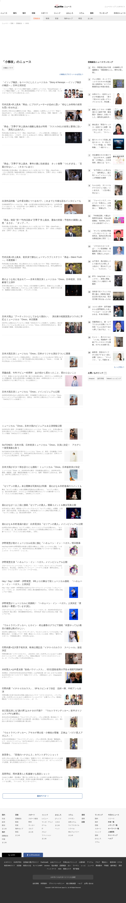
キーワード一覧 (113, 829)
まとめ (90, 18)
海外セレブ (68, 18)
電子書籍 (76, 869)
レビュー (45, 818)
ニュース (3, 13)
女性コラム (72, 822)
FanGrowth (44, 862)
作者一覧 (111, 822)
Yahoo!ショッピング (114, 378)
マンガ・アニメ (47, 822)
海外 (24, 13)
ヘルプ (110, 838)
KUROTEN (17, 862)
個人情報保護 (71, 883)
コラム (81, 13)
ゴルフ (30, 829)
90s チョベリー (73, 832)
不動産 (106, 865)
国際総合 (5, 836)
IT (42, 829)
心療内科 (82, 862)
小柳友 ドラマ (8, 68)
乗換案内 (99, 865)
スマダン (71, 818)
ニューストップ (110, 7)
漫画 (91, 13)
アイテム (90, 862)
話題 (83, 822)
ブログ (97, 862)
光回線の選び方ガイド (31, 862)
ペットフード (51, 869)
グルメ (44, 832)
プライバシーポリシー (56, 883)
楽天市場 (100, 378)
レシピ (83, 865)
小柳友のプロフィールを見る (71, 74)
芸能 (33, 13)
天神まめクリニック (70, 862)
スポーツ (44, 13)
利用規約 (44, 883)
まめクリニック (55, 862)
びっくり (58, 818)
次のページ (42, 796)
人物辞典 (111, 832)
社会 (3, 818)
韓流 (80, 18)
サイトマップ (112, 835)
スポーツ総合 (33, 818)
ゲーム (44, 825)
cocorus (47, 865)
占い (69, 865)
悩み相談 (55, 865)
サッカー (31, 825)
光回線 (19, 865)
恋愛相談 (63, 865)
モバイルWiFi (37, 865)
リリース (111, 818)
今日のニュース (120, 13)
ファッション (46, 835)
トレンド (57, 13)
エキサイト (121, 7)
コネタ (57, 822)
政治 (3, 825)
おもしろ (69, 13)
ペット (57, 829)
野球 (30, 822)
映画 (47, 18)
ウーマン (76, 865)
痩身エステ (67, 869)
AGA (59, 869)
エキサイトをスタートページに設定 (63, 877)
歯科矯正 (113, 865)
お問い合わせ (88, 883)
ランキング (103, 13)
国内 (15, 13)
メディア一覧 (112, 825)
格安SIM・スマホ (116, 862)
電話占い (105, 862)
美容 (120, 865)
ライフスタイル (73, 825)
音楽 (56, 18)
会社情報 (36, 883)
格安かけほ (27, 865)
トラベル (71, 829)
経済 (3, 822)
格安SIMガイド (9, 865)
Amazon (91, 378)
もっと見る (119, 367)
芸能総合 (36, 18)
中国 (3, 839)
